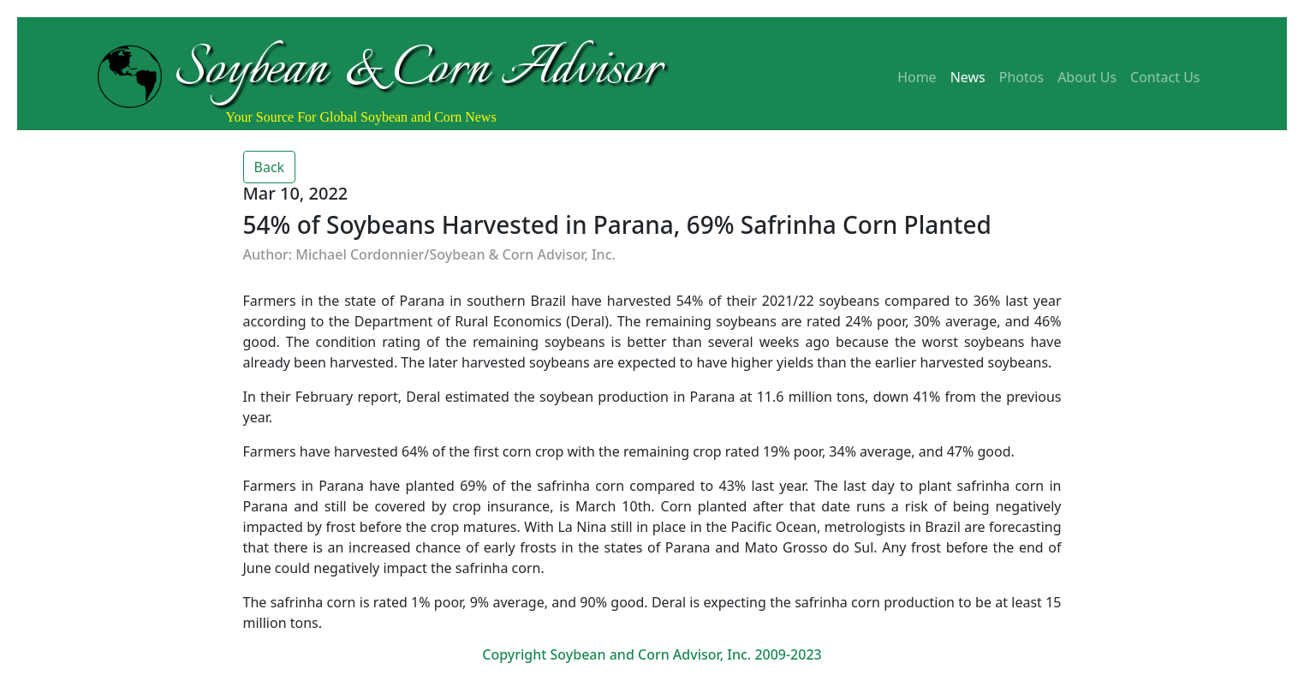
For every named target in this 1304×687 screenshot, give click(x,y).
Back (269, 167)
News (967, 77)
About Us (1086, 77)
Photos (1021, 77)
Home (917, 77)
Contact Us (1165, 77)
